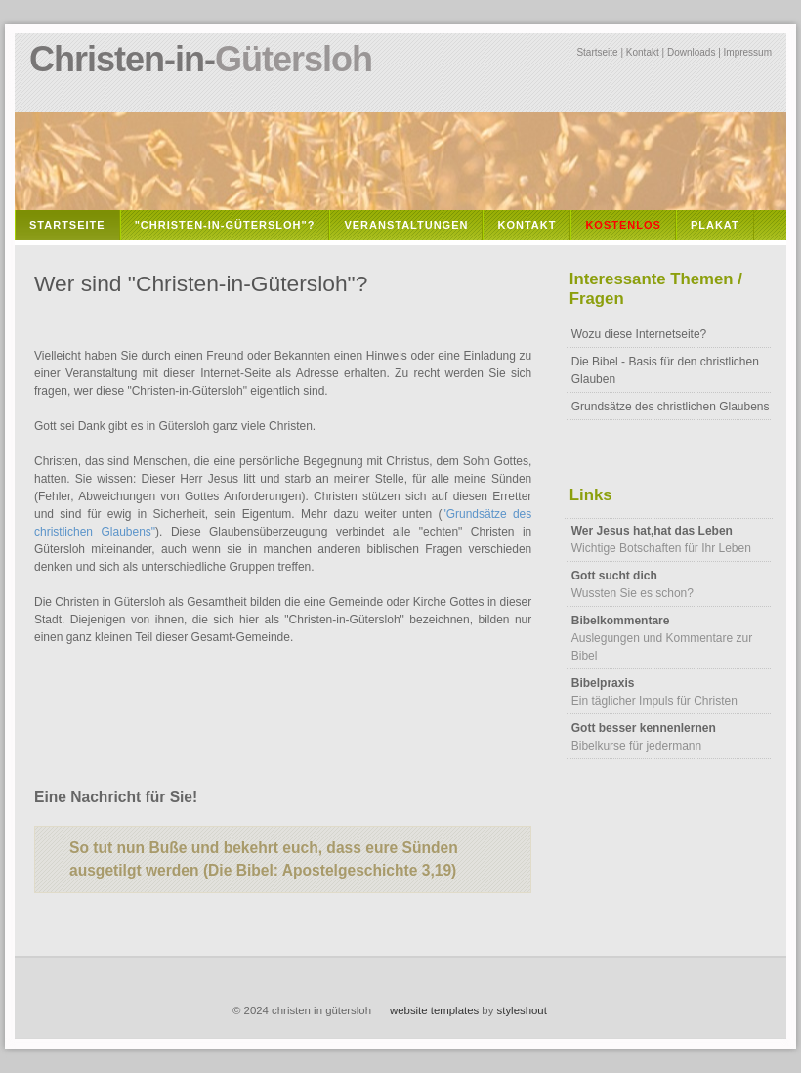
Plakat (715, 225)
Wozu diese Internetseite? (639, 334)
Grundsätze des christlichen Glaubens (670, 406)
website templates (434, 1010)
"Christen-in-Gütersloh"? (225, 225)
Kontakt (642, 52)
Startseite (596, 52)
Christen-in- (200, 59)
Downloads (691, 52)
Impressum (748, 52)
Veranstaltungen (406, 225)
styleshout (522, 1010)
